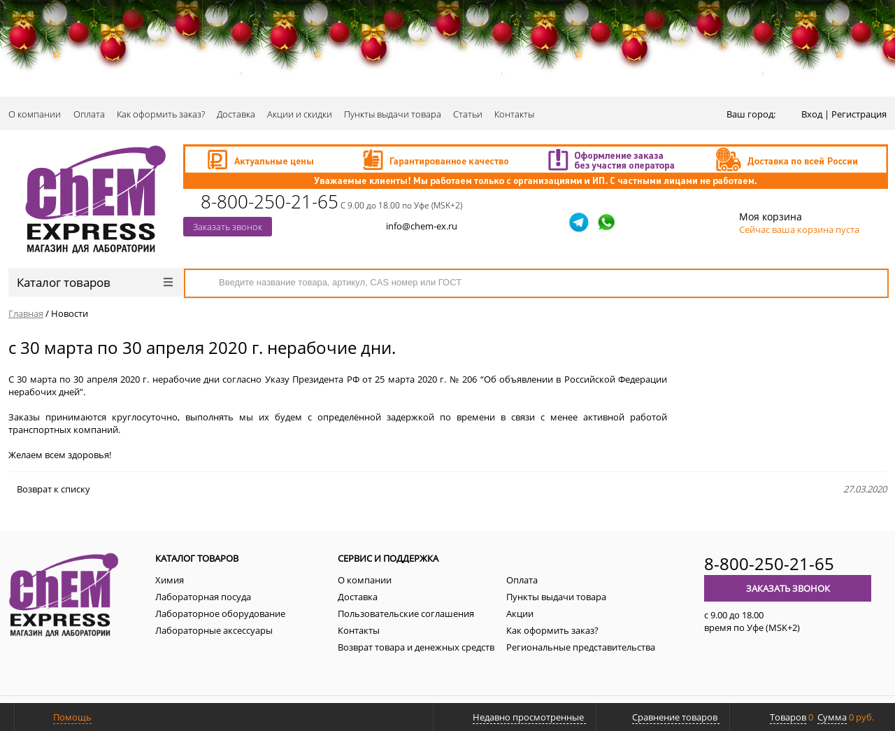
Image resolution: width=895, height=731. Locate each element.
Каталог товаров (95, 282)
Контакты (514, 114)
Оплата (89, 114)
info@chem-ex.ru (421, 226)
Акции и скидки (299, 114)
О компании (34, 114)
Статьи (467, 114)
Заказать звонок (227, 226)
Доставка (236, 114)
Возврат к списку (49, 489)
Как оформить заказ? (161, 114)
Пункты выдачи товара (392, 114)
